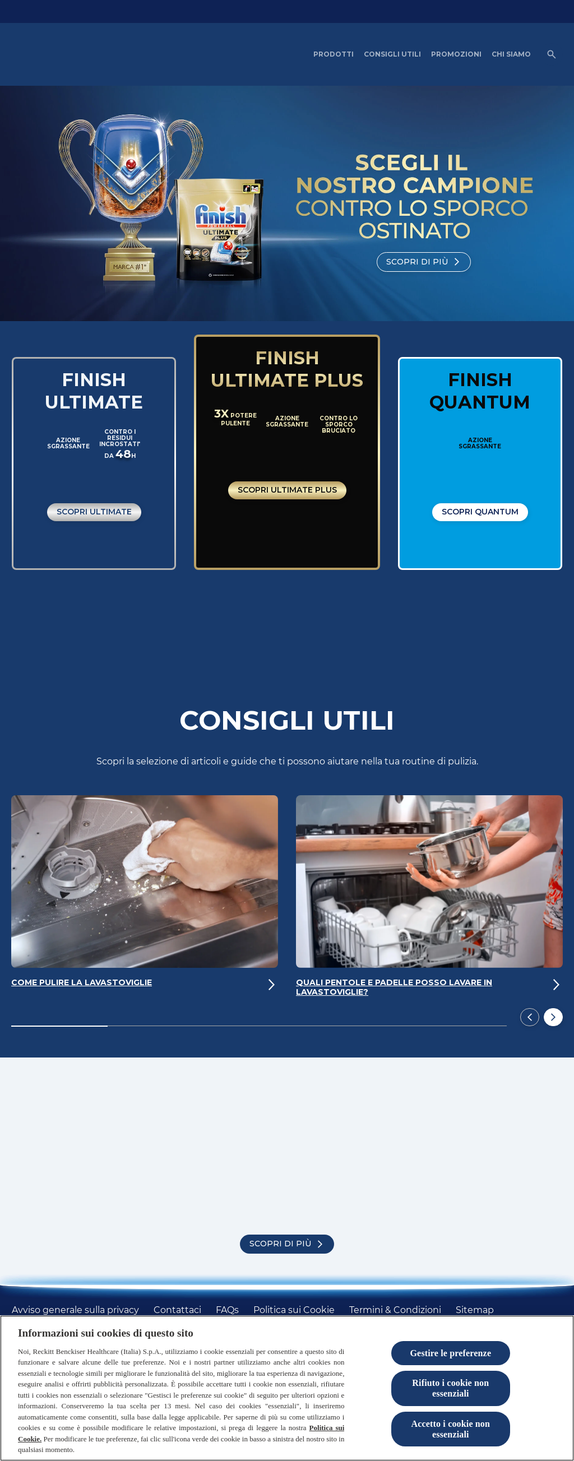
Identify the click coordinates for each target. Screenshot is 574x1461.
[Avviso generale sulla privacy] (75, 1310)
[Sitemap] (474, 1310)
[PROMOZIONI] (456, 54)
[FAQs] (227, 1310)
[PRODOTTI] (333, 54)
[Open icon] (551, 54)
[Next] (553, 1018)
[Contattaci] (177, 1310)
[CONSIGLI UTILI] (392, 54)
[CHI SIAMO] (511, 54)
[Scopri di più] (424, 262)
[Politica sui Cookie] (294, 1310)
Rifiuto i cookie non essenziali (450, 1388)
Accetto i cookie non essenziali (450, 1429)
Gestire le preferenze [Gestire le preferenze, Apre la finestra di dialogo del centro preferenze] (451, 1353)
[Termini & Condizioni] (395, 1310)
